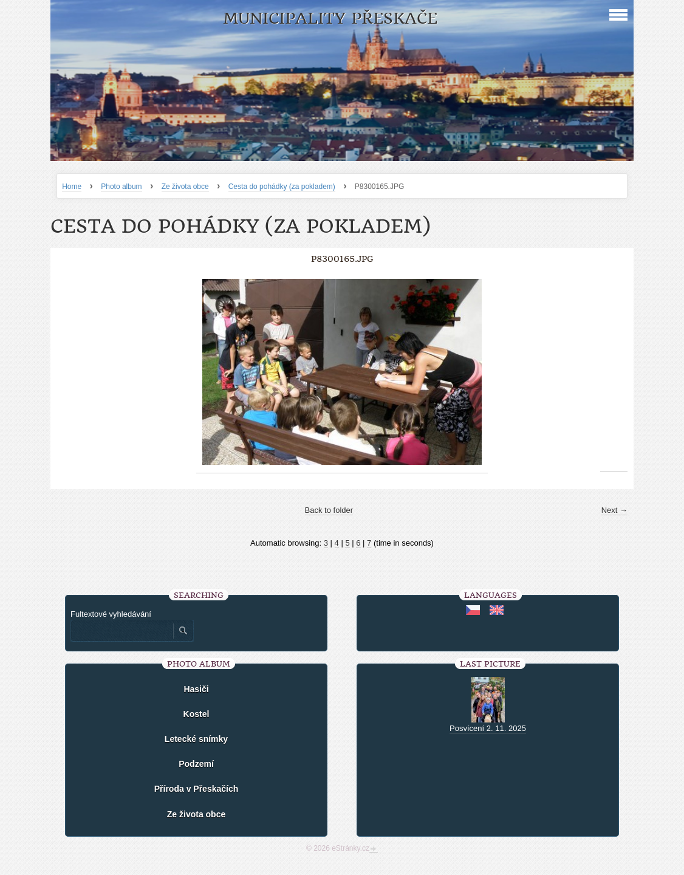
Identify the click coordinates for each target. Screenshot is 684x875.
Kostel (196, 714)
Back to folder (329, 510)
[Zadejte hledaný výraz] (121, 631)
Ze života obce (185, 186)
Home (71, 186)
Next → (614, 510)
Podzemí (196, 764)
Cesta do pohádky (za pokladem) (281, 186)
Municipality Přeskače (330, 18)
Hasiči (195, 689)
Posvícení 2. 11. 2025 (488, 728)
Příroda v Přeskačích (196, 789)
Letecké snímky (196, 739)
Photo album (121, 186)
